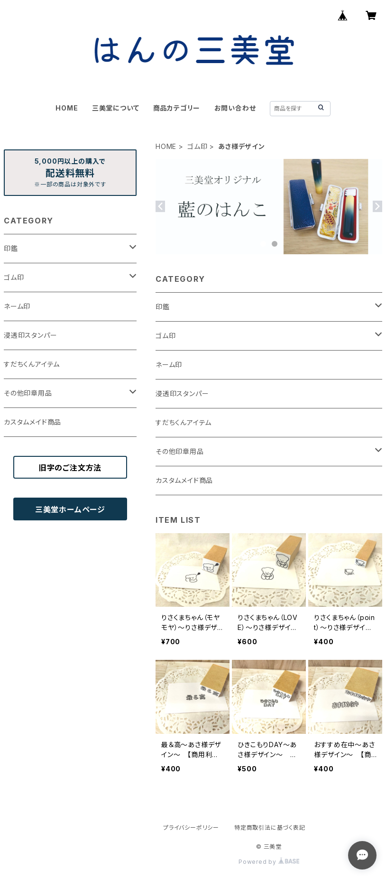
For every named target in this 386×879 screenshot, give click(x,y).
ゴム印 (197, 146)
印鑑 (163, 307)
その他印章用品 (180, 451)
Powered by (269, 861)
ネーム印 (169, 365)
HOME (66, 108)
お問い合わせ (235, 108)
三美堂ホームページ (70, 509)
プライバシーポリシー (191, 827)
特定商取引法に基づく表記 (269, 827)
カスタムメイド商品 (184, 480)
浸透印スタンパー (182, 393)
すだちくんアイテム (183, 422)
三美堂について (115, 108)
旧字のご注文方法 (70, 467)
